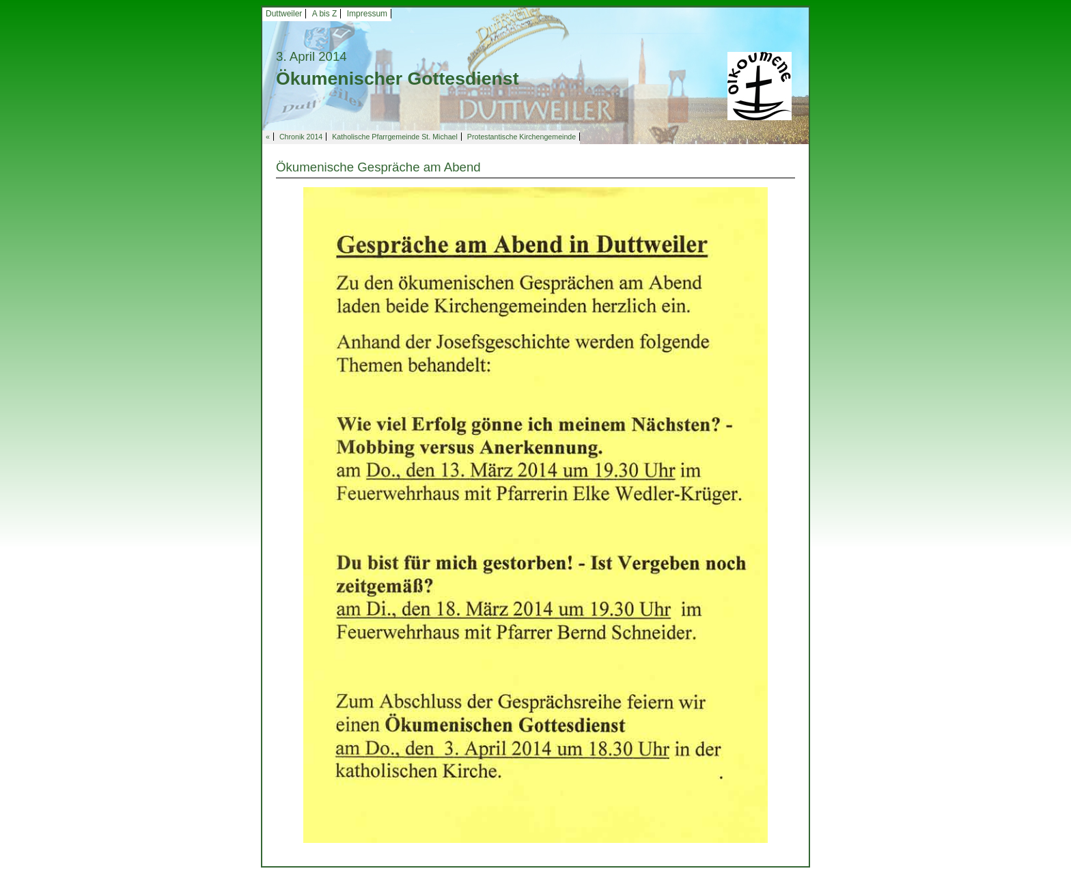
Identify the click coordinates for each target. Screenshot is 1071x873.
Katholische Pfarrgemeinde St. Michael (395, 137)
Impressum (367, 13)
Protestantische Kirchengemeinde (521, 137)
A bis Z (324, 13)
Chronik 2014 (300, 137)
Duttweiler (284, 13)
